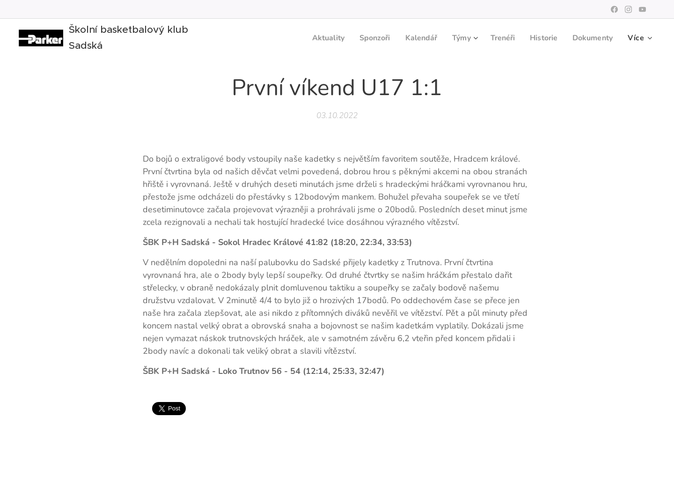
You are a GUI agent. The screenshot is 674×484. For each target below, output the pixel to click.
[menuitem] (314, 38)
